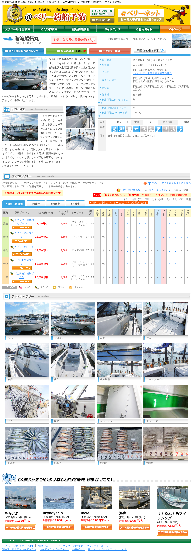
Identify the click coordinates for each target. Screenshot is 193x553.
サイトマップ (62, 546)
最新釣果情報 (80, 29)
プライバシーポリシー (99, 546)
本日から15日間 (13, 203)
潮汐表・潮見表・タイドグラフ (19, 549)
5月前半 (55, 203)
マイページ (175, 29)
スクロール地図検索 (17, 29)
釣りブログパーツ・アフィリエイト (107, 549)
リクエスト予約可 (158, 190)
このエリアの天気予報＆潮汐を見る (152, 73)
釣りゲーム (78, 549)
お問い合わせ (44, 546)
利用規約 (78, 546)
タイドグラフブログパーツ (54, 549)
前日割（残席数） (133, 190)
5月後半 (75, 203)
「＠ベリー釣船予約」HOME (18, 546)
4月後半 (35, 203)
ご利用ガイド (144, 29)
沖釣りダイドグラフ (112, 29)
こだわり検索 (49, 29)
